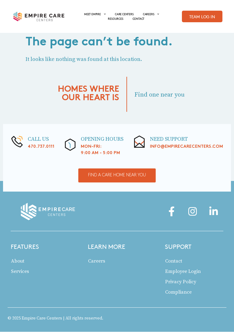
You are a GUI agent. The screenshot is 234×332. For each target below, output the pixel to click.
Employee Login (183, 271)
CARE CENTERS (124, 14)
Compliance (178, 292)
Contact (173, 261)
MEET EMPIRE (95, 14)
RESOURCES (115, 18)
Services (20, 271)
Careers (96, 261)
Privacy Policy (180, 281)
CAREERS (151, 14)
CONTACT (139, 18)
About (17, 261)
